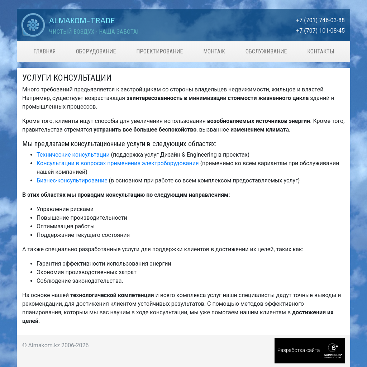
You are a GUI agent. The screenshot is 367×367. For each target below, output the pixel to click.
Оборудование (96, 51)
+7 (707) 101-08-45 (320, 30)
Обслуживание (266, 51)
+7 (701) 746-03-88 (320, 20)
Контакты (320, 51)
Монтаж (214, 51)
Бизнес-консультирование (72, 180)
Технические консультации (73, 154)
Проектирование (159, 51)
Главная (44, 51)
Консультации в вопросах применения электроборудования (118, 163)
